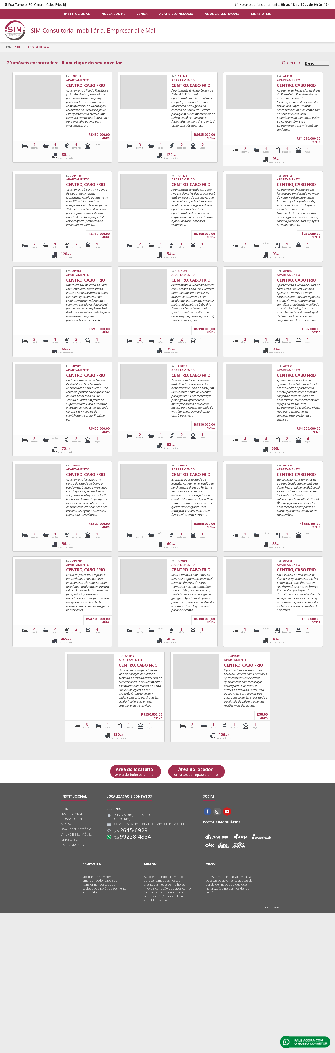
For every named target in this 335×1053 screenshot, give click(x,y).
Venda (142, 13)
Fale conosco (72, 845)
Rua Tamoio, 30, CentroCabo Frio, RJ (128, 817)
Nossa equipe (113, 13)
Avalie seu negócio (176, 13)
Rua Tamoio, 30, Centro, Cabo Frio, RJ (37, 4)
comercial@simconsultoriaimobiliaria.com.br (147, 824)
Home (9, 47)
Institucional (77, 13)
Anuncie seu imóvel (222, 13)
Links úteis (260, 13)
